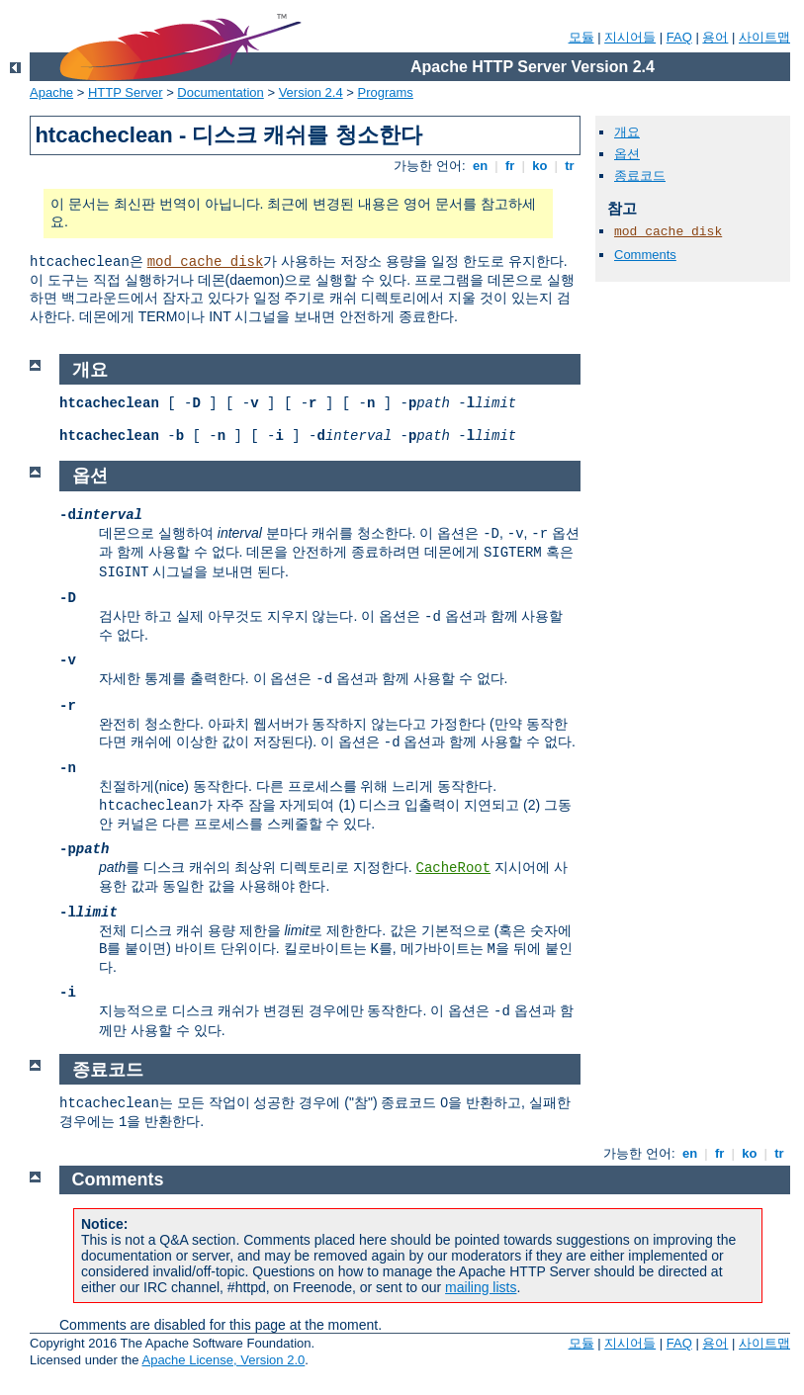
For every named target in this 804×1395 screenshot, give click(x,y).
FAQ (679, 37)
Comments (645, 254)
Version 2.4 (311, 92)
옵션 (627, 153)
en (480, 165)
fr (509, 165)
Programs (385, 92)
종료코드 (640, 175)
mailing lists (480, 1287)
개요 (627, 132)
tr (570, 165)
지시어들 (630, 37)
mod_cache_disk (205, 262)
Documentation (220, 92)
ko (540, 165)
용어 (715, 37)
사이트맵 (764, 37)
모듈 (581, 37)
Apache (51, 92)
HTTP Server (125, 92)
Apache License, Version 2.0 (223, 1359)
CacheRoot (453, 868)
